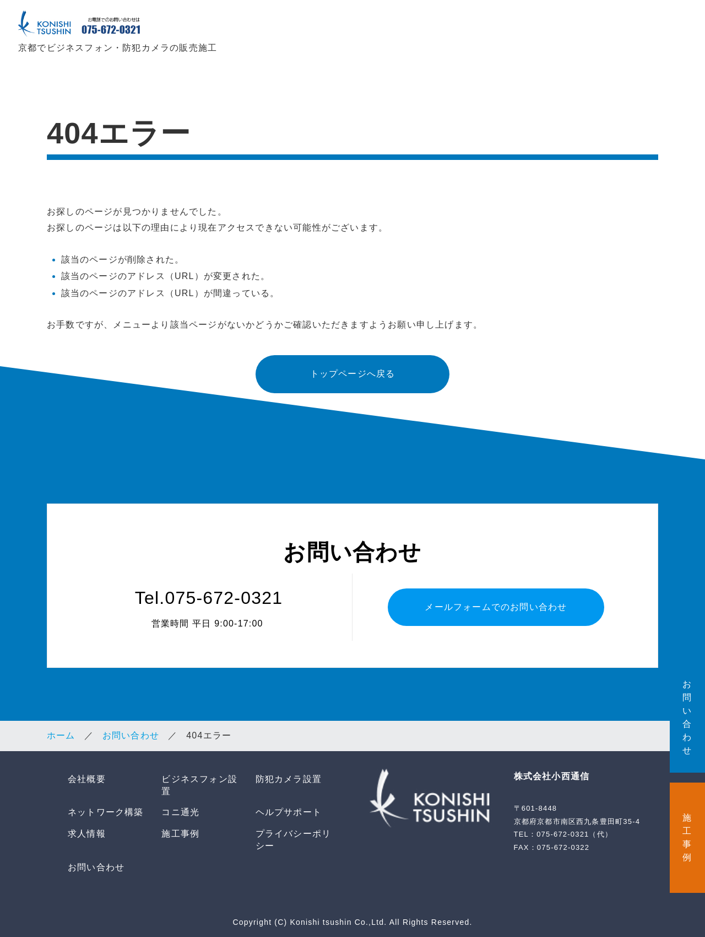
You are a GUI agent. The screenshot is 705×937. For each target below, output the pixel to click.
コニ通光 (552, 28)
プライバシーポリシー (294, 837)
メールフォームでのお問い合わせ (496, 603)
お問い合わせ (130, 732)
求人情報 (673, 28)
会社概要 (268, 28)
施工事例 (180, 831)
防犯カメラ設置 (414, 28)
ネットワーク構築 (485, 28)
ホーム (61, 732)
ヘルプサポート (614, 28)
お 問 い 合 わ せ (687, 717)
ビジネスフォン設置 (334, 28)
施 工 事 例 (687, 837)
